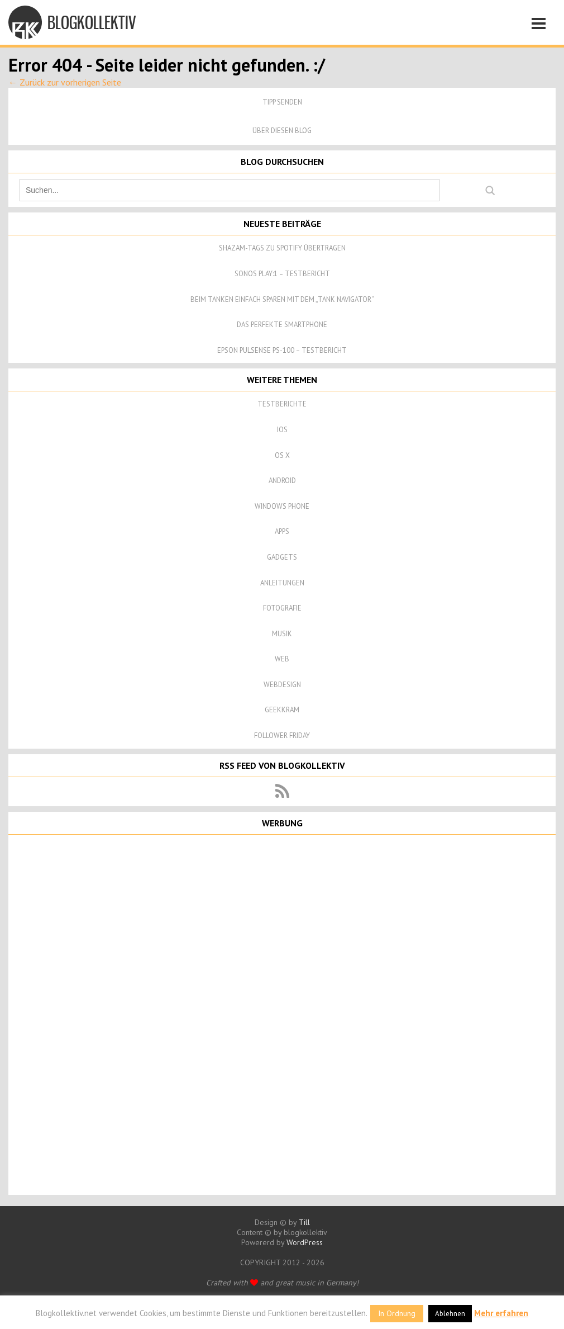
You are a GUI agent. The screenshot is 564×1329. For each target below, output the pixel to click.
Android (282, 480)
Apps (282, 531)
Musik (282, 634)
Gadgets (282, 557)
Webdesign (282, 684)
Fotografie (282, 608)
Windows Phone (282, 506)
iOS (282, 429)
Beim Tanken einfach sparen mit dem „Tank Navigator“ (282, 299)
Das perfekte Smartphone (282, 324)
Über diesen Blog (282, 130)
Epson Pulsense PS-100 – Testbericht (282, 350)
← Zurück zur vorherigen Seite (64, 82)
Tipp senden (282, 102)
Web (282, 659)
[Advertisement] (282, 1013)
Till (304, 1222)
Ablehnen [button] (450, 1313)
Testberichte (282, 404)
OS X (282, 455)
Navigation (542, 25)
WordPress (304, 1242)
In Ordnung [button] (396, 1313)
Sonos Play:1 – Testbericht (282, 273)
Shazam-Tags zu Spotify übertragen (282, 248)
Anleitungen (282, 583)
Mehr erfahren (501, 1313)
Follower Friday (282, 735)
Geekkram (282, 710)
